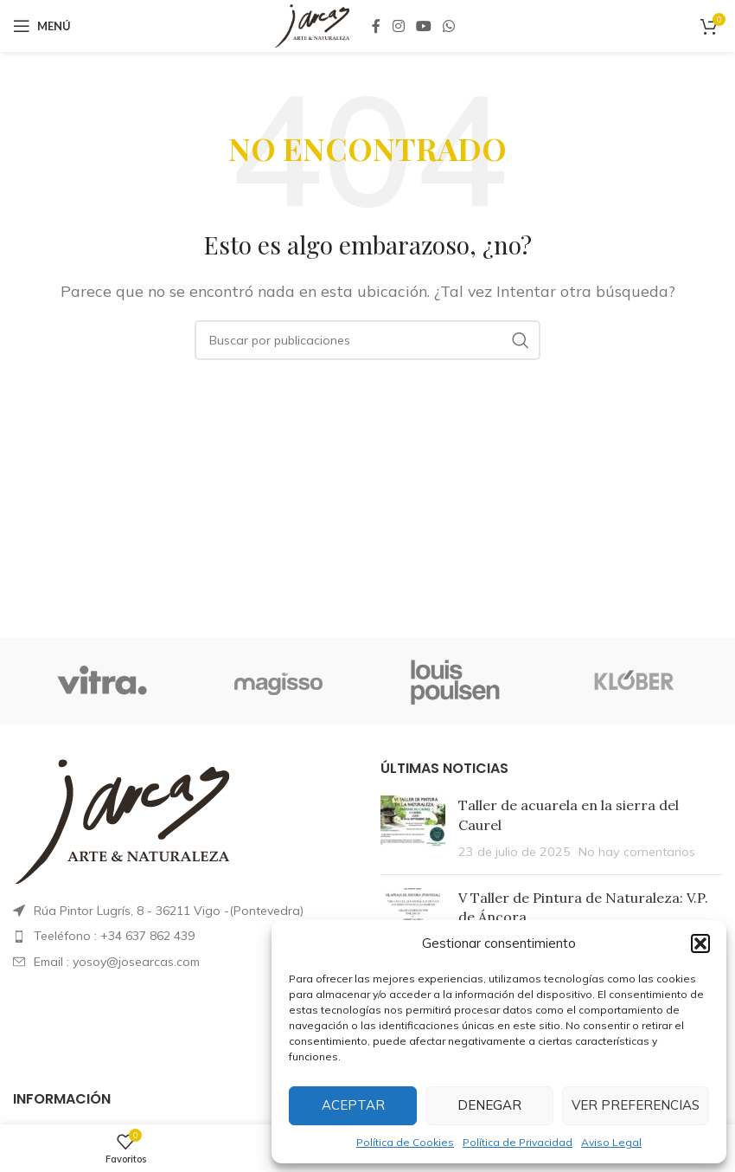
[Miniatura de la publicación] (412, 827)
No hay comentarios (636, 852)
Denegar (489, 1105)
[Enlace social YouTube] (423, 26)
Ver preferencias (636, 1105)
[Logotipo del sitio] (311, 24)
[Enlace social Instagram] (398, 26)
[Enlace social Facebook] (377, 26)
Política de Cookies (405, 1142)
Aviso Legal (611, 1142)
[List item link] (184, 935)
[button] (700, 943)
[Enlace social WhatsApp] (449, 26)
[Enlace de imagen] (121, 819)
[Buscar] (367, 340)
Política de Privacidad (517, 1142)
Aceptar (353, 1105)
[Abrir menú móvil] (42, 26)
